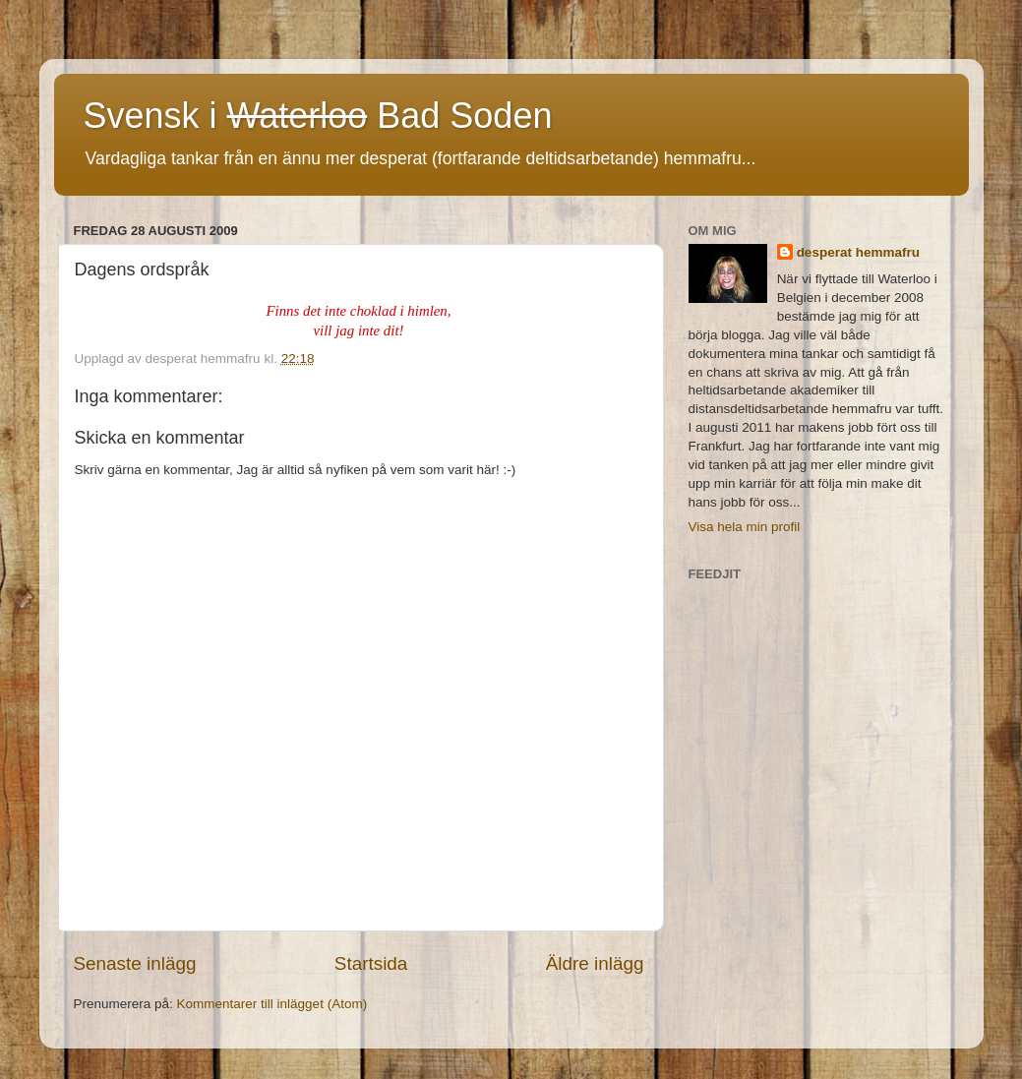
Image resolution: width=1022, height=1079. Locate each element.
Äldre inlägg (595, 963)
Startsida (371, 963)
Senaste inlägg (135, 963)
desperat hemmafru (858, 252)
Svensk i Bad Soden (318, 115)
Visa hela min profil (745, 526)
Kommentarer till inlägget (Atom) (272, 1003)
